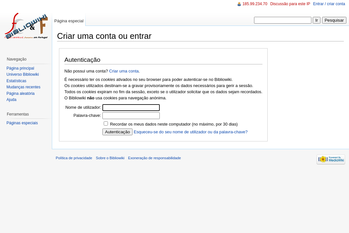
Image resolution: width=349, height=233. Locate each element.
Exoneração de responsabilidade (154, 158)
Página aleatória (20, 93)
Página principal (20, 68)
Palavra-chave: (87, 115)
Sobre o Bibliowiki (110, 158)
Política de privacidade (74, 158)
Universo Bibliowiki (22, 74)
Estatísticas (16, 81)
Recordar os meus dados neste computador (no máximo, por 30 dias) (174, 124)
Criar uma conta (124, 71)
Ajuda (11, 99)
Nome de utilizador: (83, 107)
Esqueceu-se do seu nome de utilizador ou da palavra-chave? (191, 131)
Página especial (68, 20)
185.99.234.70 (254, 4)
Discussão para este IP (290, 4)
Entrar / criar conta (329, 4)
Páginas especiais (22, 123)
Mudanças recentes (23, 87)
